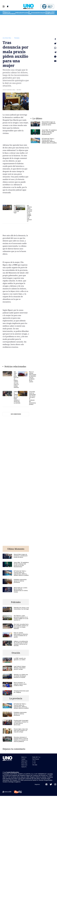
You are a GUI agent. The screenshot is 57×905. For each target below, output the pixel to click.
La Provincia (12, 12)
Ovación (25, 12)
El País (29, 12)
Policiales (18, 12)
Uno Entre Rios (7, 38)
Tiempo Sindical (48, 12)
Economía (34, 12)
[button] (4, 6)
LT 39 (52, 12)
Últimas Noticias (6, 12)
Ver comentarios (16, 414)
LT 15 (54, 12)
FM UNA (34, 765)
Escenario (41, 12)
